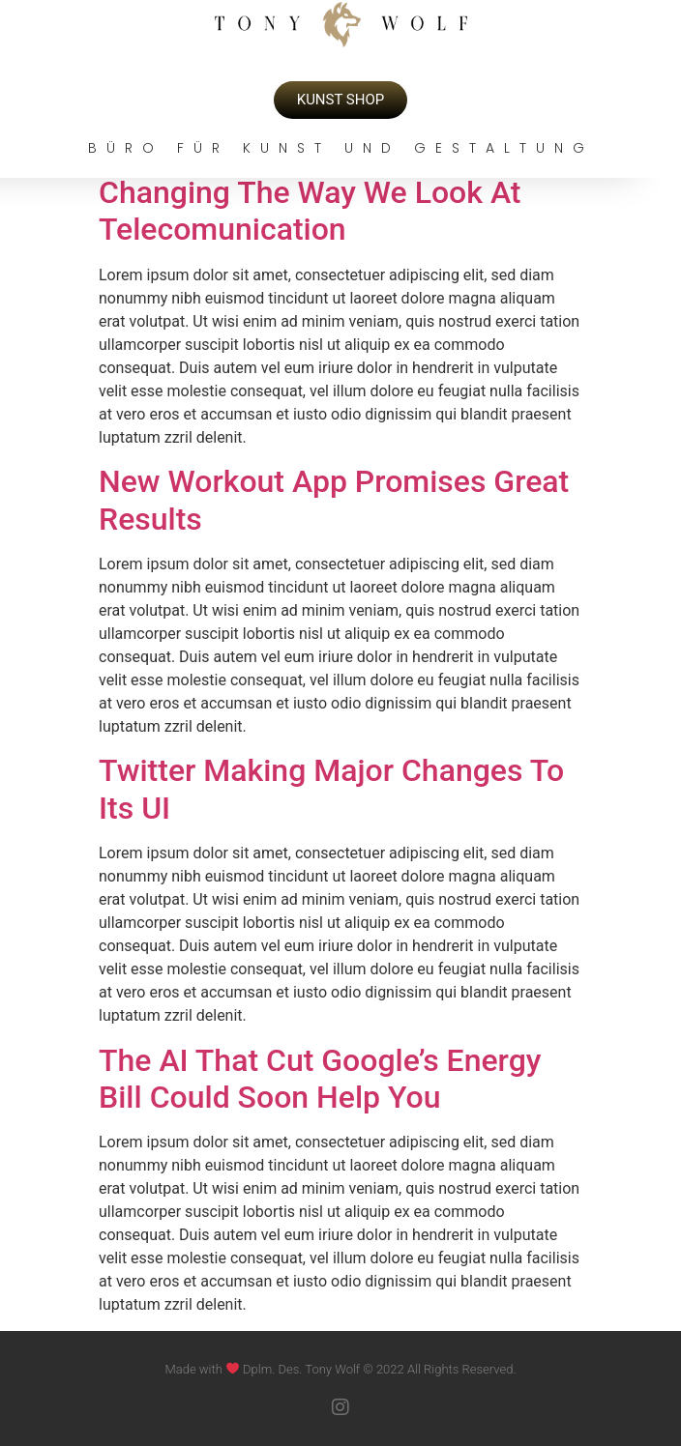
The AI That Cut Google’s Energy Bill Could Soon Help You (320, 1078)
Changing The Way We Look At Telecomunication (310, 210)
